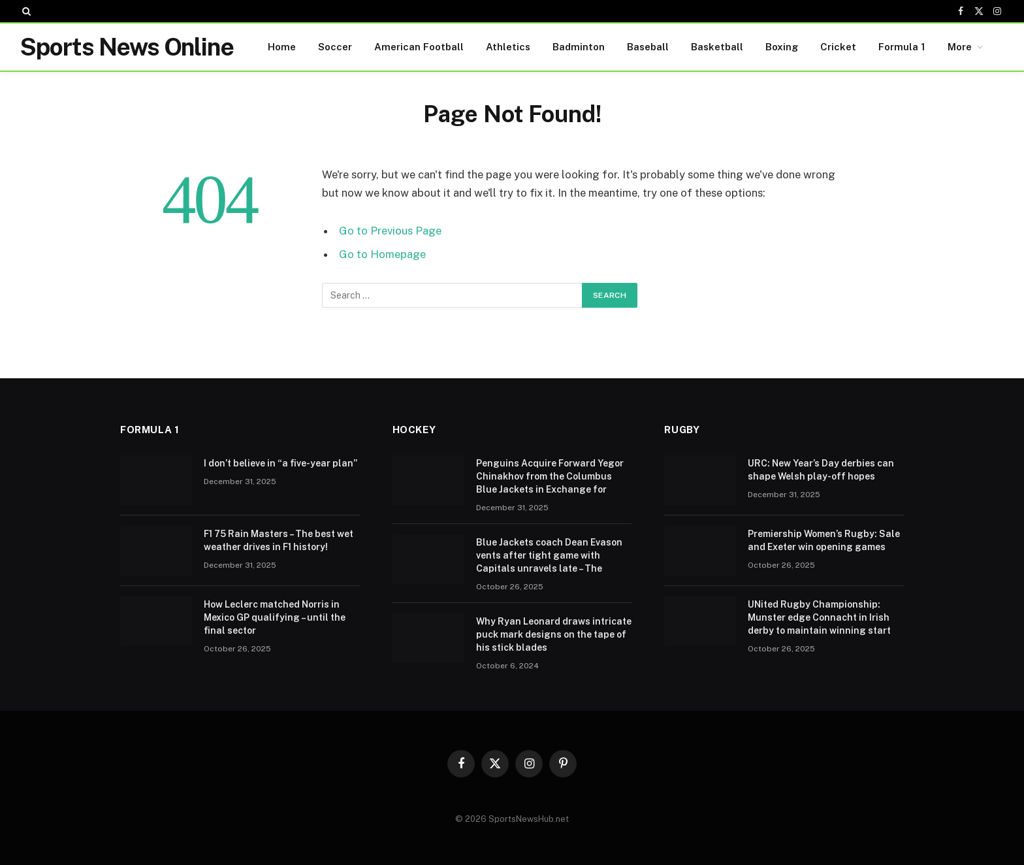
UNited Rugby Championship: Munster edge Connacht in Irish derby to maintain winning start (819, 617)
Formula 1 (901, 46)
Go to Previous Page (390, 230)
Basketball (717, 46)
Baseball (648, 46)
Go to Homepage (382, 254)
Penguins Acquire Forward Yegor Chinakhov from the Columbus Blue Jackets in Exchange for (550, 476)
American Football (419, 46)
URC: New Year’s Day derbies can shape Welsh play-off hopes (821, 469)
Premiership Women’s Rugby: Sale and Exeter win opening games (824, 540)
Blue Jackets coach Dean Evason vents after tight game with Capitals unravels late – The (549, 555)
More (960, 46)
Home (282, 46)
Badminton (578, 46)
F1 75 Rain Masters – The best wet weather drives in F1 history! (278, 540)
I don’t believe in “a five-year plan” (280, 463)
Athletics (508, 46)
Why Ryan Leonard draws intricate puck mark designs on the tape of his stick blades (554, 634)
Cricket (838, 46)
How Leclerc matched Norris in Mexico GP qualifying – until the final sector (274, 617)
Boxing (781, 46)
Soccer (335, 46)
